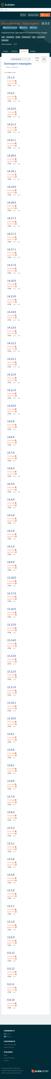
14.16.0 (11, 280)
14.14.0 (11, 312)
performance (10, 37)
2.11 (18, 85)
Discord (7, 1037)
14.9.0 (10, 421)
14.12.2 (11, 343)
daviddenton (10, 23)
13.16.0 (11, 609)
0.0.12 (10, 968)
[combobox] (20, 59)
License (6, 1060)
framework (5, 40)
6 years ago (11, 81)
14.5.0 (10, 484)
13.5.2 (10, 828)
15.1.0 (10, 77)
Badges (33, 51)
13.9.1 (10, 734)
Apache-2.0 (12, 83)
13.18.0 (11, 577)
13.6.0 (10, 812)
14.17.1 (11, 249)
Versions (24, 51)
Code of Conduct (9, 1058)
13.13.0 (11, 656)
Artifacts (14, 51)
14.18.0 (11, 202)
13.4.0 (10, 874)
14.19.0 (11, 187)
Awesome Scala (33, 15)
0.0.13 (10, 953)
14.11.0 (11, 390)
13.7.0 (10, 796)
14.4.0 (10, 499)
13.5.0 (10, 859)
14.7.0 (10, 452)
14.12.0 (11, 374)
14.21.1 (11, 140)
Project (5, 51)
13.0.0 (10, 937)
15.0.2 (10, 93)
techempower (26, 37)
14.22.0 (11, 108)
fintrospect (31, 23)
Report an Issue (9, 1047)
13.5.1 (10, 843)
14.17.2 (11, 233)
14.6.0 (10, 468)
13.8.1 (10, 765)
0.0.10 (10, 1000)
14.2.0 (10, 531)
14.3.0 (10, 515)
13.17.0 (11, 593)
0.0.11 (10, 984)
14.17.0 (11, 265)
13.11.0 (11, 687)
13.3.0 (10, 890)
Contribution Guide (10, 1044)
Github (7, 1034)
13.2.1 (10, 906)
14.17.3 (11, 218)
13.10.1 (11, 702)
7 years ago (11, 112)
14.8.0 (10, 437)
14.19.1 (11, 171)
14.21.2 (11, 124)
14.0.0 (10, 562)
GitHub (33, 28)
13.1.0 (10, 921)
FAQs (5, 1055)
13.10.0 (11, 718)
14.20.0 (11, 155)
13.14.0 (11, 640)
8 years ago (11, 128)
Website (23, 28)
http (3, 37)
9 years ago (11, 284)
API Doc (23, 15)
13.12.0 (11, 671)
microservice (41, 37)
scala (34, 37)
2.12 (15, 44)
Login (45, 15)
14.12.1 (11, 359)
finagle (18, 37)
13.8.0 (10, 781)
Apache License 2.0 (10, 28)
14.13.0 (11, 327)
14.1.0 (10, 546)
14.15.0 (11, 296)
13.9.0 (10, 749)
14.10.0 (11, 405)
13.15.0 (11, 624)
